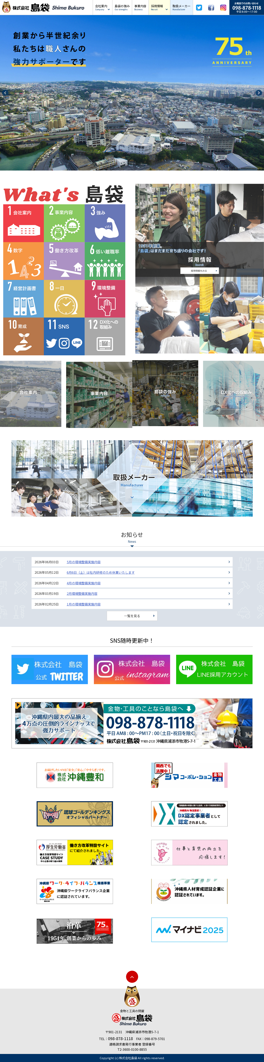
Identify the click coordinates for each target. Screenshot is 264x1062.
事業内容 (140, 7)
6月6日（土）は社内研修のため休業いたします (101, 572)
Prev (5, 93)
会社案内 (101, 7)
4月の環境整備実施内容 (84, 582)
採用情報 (157, 7)
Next (259, 93)
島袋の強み (122, 7)
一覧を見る (132, 615)
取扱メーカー (182, 7)
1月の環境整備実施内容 (84, 603)
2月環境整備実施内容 (82, 593)
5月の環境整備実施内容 (84, 561)
